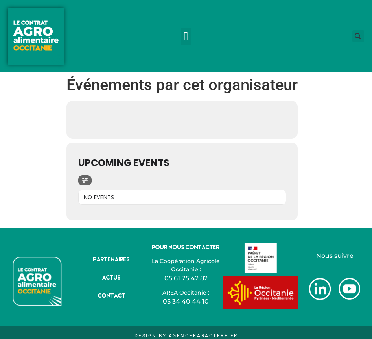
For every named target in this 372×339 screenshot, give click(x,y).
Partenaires (111, 259)
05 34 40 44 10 (186, 301)
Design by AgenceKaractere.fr (186, 336)
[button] (186, 36)
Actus (111, 277)
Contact (111, 295)
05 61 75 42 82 (186, 278)
